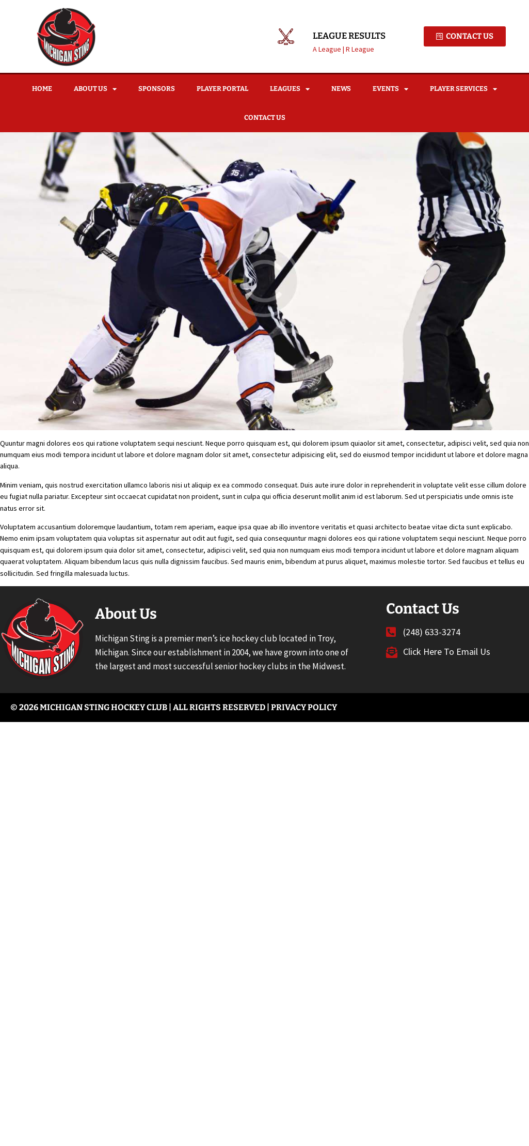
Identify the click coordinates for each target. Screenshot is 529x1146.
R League (360, 49)
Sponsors (156, 88)
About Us (95, 89)
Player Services (463, 89)
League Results (349, 36)
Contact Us (264, 117)
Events (390, 89)
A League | (329, 49)
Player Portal (222, 88)
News (341, 88)
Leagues (290, 89)
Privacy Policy (304, 707)
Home (42, 88)
